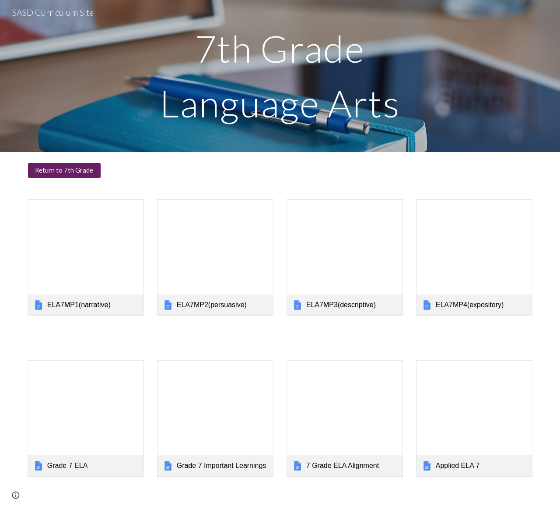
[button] (16, 495)
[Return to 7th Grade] (64, 170)
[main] (280, 76)
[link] (86, 257)
